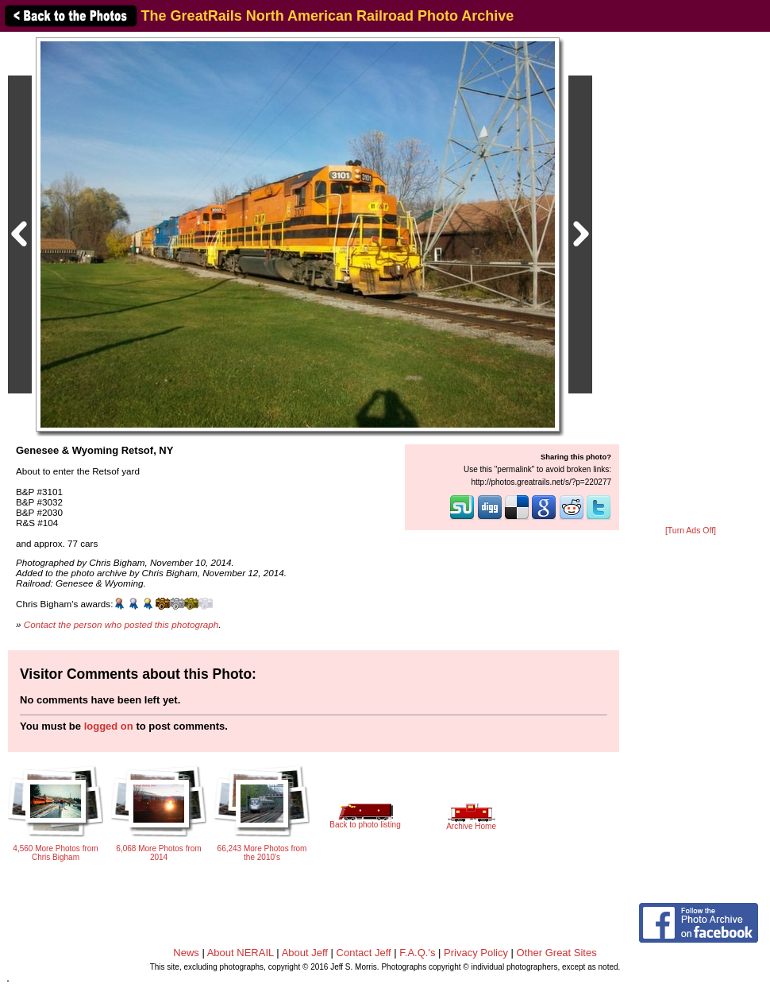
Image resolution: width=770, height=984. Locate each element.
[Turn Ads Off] (690, 530)
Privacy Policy (476, 953)
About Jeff (305, 953)
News (186, 953)
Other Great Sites (557, 953)
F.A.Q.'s (417, 953)
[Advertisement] (691, 279)
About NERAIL (240, 953)
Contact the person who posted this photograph (121, 624)
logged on (108, 726)
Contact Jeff (364, 953)
